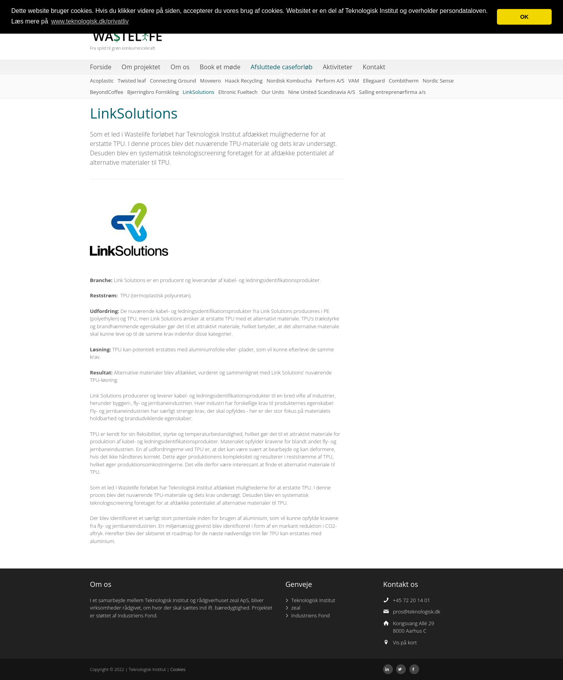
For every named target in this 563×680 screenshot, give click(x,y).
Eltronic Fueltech (238, 91)
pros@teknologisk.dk (416, 611)
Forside (100, 67)
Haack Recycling (243, 80)
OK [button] (524, 17)
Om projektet (141, 67)
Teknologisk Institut (313, 600)
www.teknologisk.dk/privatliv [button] (90, 21)
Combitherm (404, 80)
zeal (295, 607)
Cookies (178, 669)
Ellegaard (374, 80)
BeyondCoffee (106, 91)
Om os (180, 67)
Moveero (210, 80)
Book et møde (220, 67)
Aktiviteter (337, 67)
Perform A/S (330, 80)
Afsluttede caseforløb (281, 67)
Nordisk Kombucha (289, 80)
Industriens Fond (310, 615)
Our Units (273, 91)
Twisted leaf (132, 80)
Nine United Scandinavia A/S (321, 91)
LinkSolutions (198, 91)
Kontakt (374, 67)
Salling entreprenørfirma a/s (392, 91)
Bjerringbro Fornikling (153, 91)
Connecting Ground (173, 80)
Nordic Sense (438, 80)
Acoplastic (102, 80)
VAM (353, 80)
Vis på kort (405, 642)
